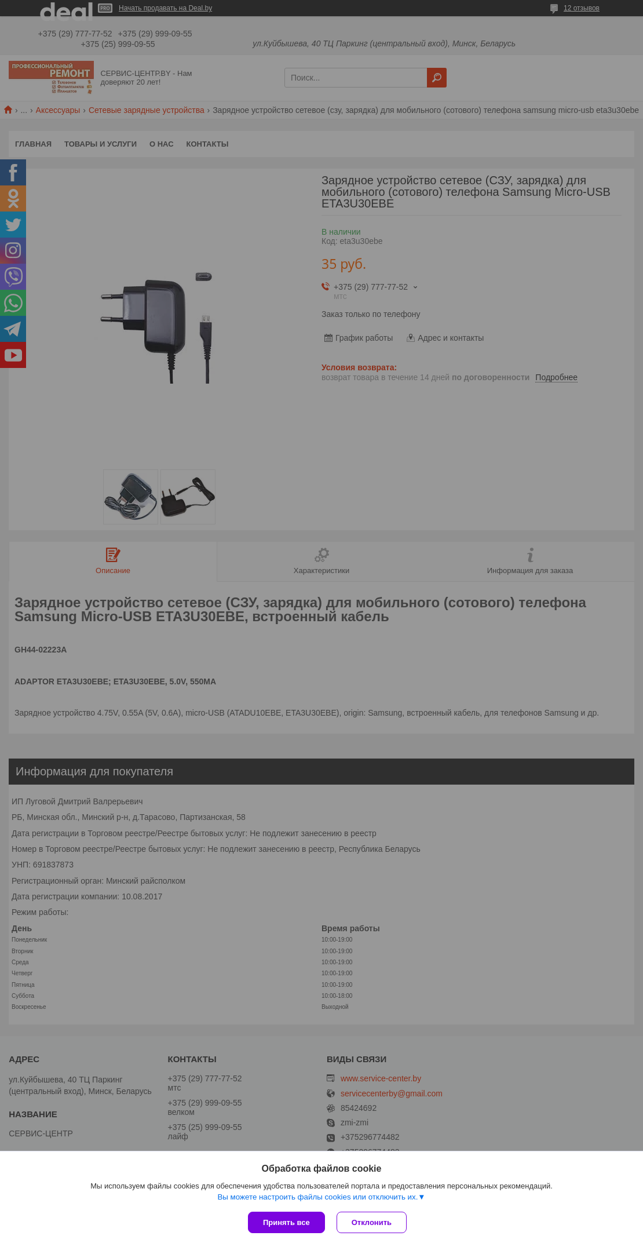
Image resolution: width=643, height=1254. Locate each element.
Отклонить (372, 1222)
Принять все (286, 1222)
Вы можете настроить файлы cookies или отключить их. (317, 1197)
